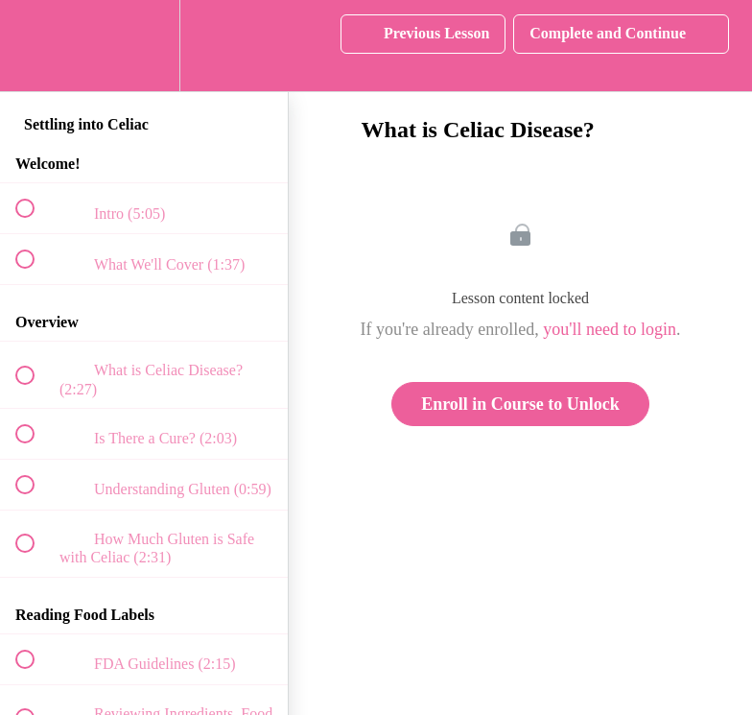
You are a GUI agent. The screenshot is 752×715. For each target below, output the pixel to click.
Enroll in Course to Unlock (520, 404)
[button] (35, 45)
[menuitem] (143, 45)
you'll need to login (609, 329)
